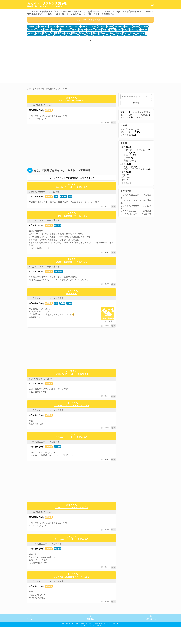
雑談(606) (84, 26)
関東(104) (106, 30)
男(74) (52, 33)
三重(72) (74, 33)
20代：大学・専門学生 (134, 169)
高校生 (127, 160)
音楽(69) (81, 33)
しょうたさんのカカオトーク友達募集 (46, 410)
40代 (122, 175)
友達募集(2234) (33, 26)
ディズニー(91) (135, 30)
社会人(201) (56, 30)
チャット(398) (119, 26)
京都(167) (75, 30)
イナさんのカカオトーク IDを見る (71, 216)
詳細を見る (71, 294)
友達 (56, 303)
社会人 (69, 303)
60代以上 (124, 183)
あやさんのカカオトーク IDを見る (71, 187)
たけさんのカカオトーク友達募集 (135, 214)
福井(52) (132, 33)
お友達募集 (58, 271)
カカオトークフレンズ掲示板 (47, 5)
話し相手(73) (59, 33)
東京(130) (98, 30)
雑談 (70, 197)
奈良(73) (67, 33)
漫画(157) (90, 30)
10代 (122, 147)
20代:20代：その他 (36, 110)
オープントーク (127, 129)
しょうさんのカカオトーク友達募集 (45, 544)
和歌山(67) (102, 33)
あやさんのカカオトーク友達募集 (44, 192)
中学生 (127, 155)
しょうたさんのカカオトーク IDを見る (71, 406)
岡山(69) (88, 33)
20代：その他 (130, 167)
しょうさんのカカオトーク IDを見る (71, 539)
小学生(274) (31, 30)
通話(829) (61, 26)
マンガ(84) (31, 33)
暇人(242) (40, 30)
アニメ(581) (92, 26)
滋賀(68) (95, 33)
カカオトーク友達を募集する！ (90, 20)
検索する (136, 103)
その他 (127, 152)
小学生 (127, 158)
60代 (122, 180)
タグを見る (90, 40)
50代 (122, 177)
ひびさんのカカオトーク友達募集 (44, 442)
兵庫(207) (47, 30)
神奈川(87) (144, 30)
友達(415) (110, 26)
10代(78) (39, 33)
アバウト (30, 619)
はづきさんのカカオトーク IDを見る (71, 374)
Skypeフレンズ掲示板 (137, 115)
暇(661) (77, 26)
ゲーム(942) (53, 26)
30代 (122, 172)
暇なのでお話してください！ (42, 105)
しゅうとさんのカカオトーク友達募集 (46, 298)
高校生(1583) (43, 26)
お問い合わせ (150, 619)
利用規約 (90, 619)
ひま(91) (118, 30)
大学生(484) (102, 26)
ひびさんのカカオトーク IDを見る (71, 437)
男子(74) (45, 33)
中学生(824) (69, 26)
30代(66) (110, 33)
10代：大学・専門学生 (134, 150)
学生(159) (82, 30)
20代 (56, 197)
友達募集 (48, 110)
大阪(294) (136, 26)
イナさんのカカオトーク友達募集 (44, 220)
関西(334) (128, 26)
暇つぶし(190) (65, 30)
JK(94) (112, 30)
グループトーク (127, 132)
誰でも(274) (144, 26)
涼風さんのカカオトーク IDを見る (71, 262)
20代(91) (126, 30)
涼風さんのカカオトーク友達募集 (44, 266)
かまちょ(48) (141, 33)
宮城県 (62, 303)
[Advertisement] (58, 63)
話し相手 (57, 549)
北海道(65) (118, 33)
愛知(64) (125, 33)
